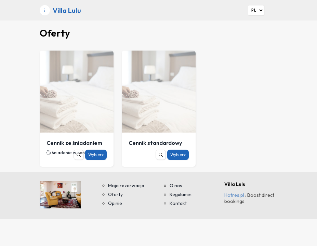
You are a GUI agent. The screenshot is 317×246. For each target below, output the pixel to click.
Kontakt (178, 203)
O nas (176, 185)
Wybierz (96, 154)
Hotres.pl (234, 195)
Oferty (115, 194)
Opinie (115, 203)
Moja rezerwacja (126, 185)
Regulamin (180, 194)
